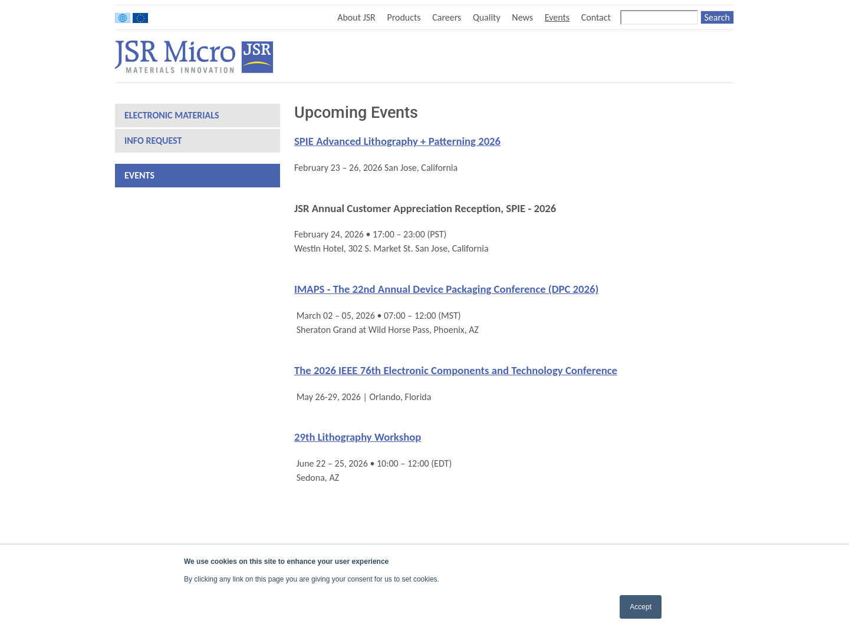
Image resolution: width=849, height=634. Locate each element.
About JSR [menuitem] (356, 17)
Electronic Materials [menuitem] (171, 115)
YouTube (707, 56)
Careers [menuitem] (446, 17)
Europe (140, 18)
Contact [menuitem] (596, 17)
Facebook (670, 56)
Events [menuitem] (557, 17)
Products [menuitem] (403, 17)
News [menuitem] (522, 17)
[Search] (659, 17)
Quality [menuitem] (487, 17)
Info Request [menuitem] (153, 140)
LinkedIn (689, 56)
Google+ (726, 56)
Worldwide (122, 18)
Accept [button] (640, 607)
